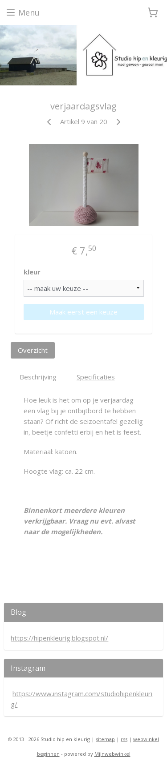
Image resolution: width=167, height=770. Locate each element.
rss (124, 739)
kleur (32, 271)
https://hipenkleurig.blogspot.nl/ (59, 637)
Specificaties (96, 377)
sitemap (105, 739)
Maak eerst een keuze (83, 311)
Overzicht (33, 350)
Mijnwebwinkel (112, 753)
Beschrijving (38, 377)
